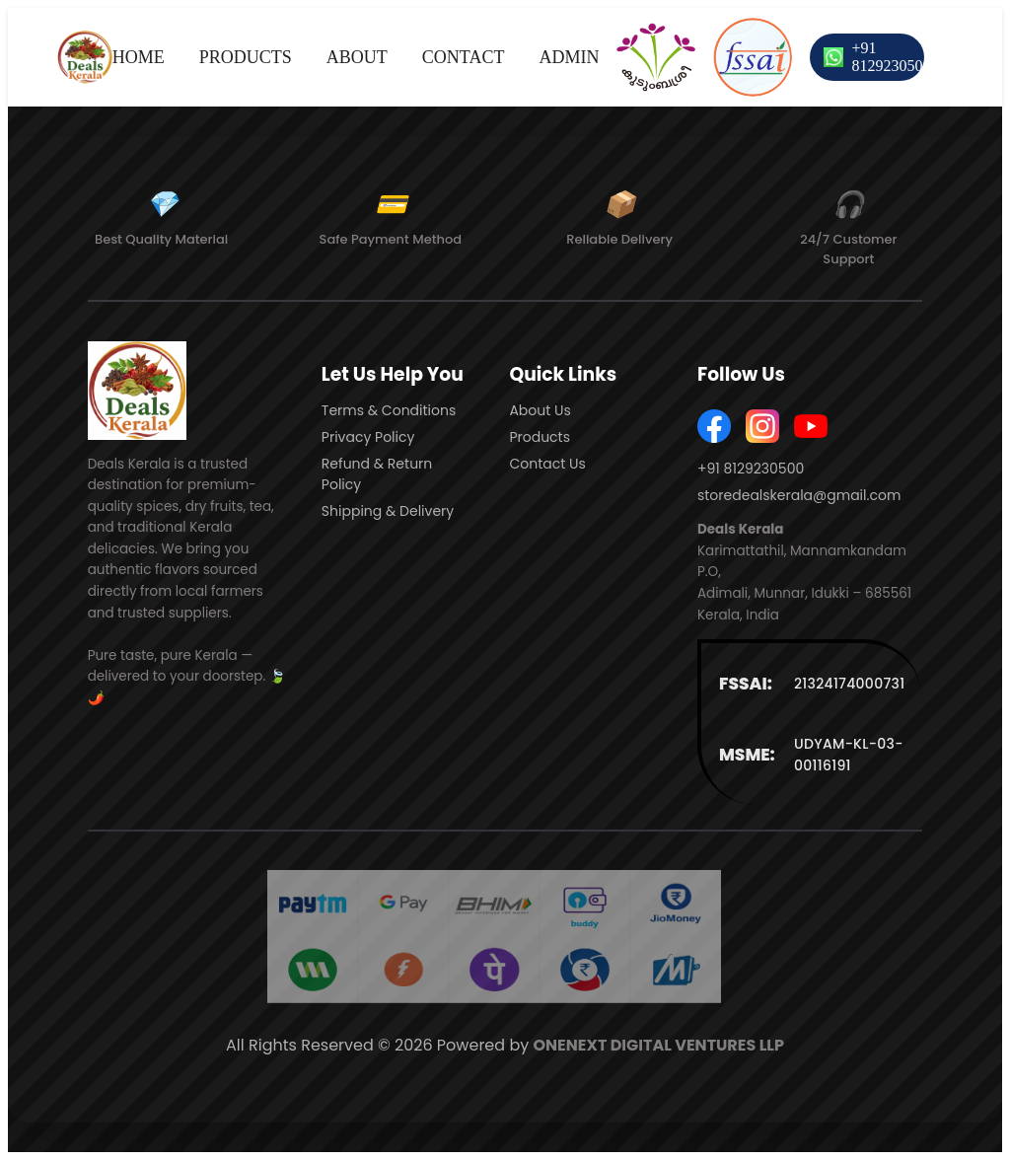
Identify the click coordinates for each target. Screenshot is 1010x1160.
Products (539, 437)
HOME (138, 57)
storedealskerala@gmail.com (799, 495)
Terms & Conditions (389, 410)
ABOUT (357, 57)
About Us (539, 410)
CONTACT (463, 57)
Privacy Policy (368, 437)
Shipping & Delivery (388, 511)
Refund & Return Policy (377, 474)
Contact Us (547, 463)
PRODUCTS (245, 57)
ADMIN (569, 57)
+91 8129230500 (890, 56)
